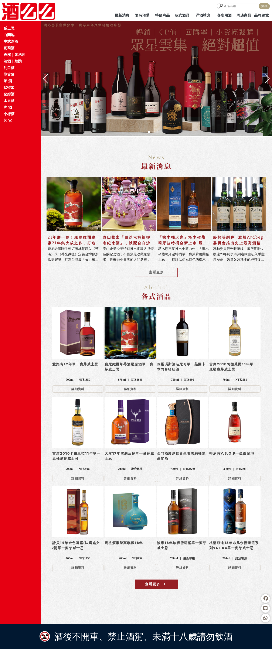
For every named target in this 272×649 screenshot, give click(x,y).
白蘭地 (9, 34)
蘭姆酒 (9, 94)
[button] (149, 132)
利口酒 (9, 67)
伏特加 (9, 87)
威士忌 (9, 28)
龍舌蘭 (9, 74)
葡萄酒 (9, 48)
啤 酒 (8, 107)
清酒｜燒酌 (13, 61)
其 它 (8, 120)
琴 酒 (8, 80)
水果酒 (9, 100)
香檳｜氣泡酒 (14, 54)
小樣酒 (9, 113)
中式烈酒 (11, 41)
